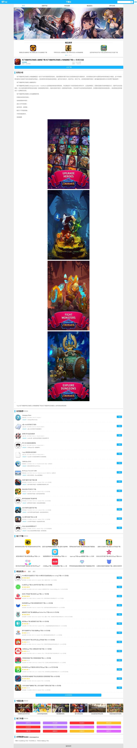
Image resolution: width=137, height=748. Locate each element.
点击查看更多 (68, 695)
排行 (34, 571)
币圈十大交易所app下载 (21, 740)
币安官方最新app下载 (43, 740)
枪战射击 (89, 5)
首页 (23, 5)
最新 (29, 571)
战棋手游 (44, 5)
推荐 (24, 571)
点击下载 (69, 67)
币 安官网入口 (32, 740)
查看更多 (25, 411)
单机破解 (67, 5)
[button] (67, 55)
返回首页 (68, 746)
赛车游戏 (112, 5)
